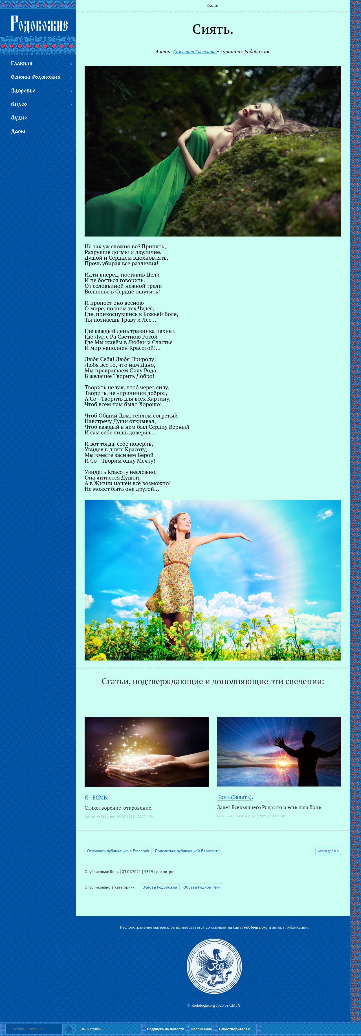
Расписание (201, 1029)
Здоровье (23, 91)
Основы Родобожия (159, 887)
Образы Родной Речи (202, 887)
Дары (18, 131)
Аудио (19, 118)
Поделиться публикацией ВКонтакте (187, 850)
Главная (213, 5)
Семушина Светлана (195, 51)
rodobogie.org (255, 927)
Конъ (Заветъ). (235, 796)
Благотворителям (234, 1029)
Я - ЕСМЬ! (97, 797)
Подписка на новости (165, 1029)
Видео (19, 104)
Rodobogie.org (203, 1005)
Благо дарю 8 (328, 851)
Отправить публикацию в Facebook (118, 850)
